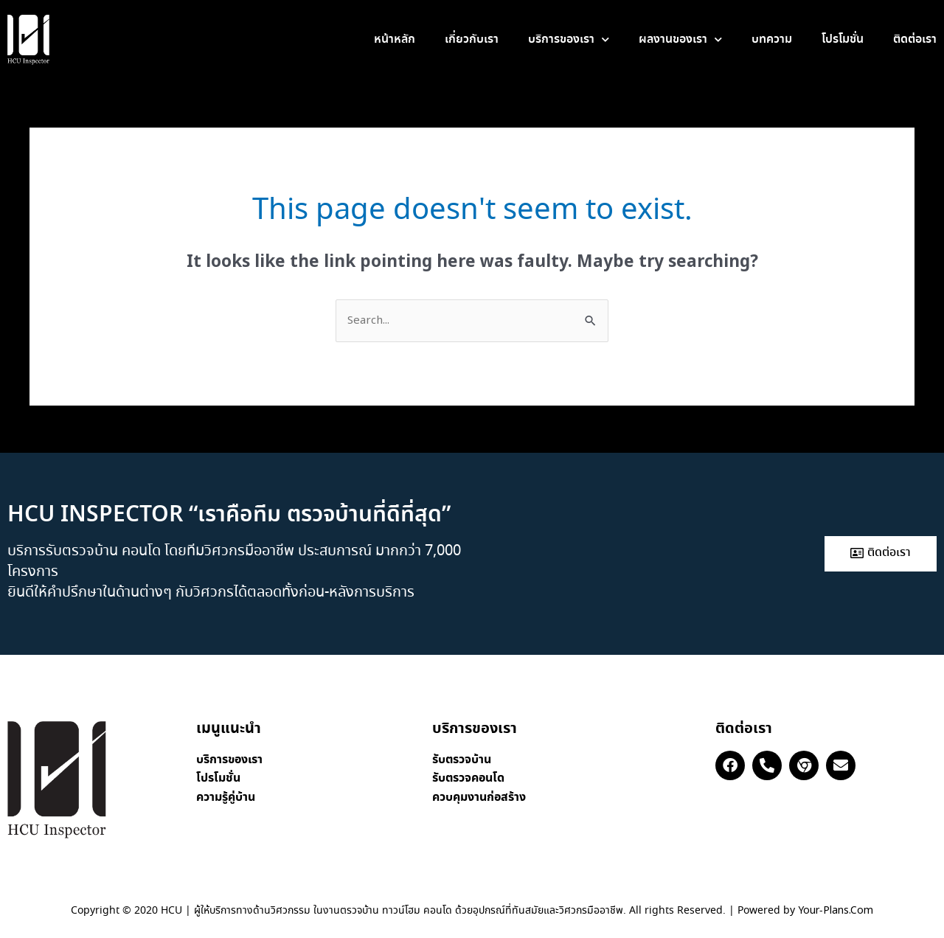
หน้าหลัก (394, 39)
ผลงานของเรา (680, 39)
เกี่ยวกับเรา (472, 39)
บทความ (772, 39)
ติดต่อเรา (915, 39)
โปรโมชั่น (843, 39)
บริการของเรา (568, 39)
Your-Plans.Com (835, 910)
